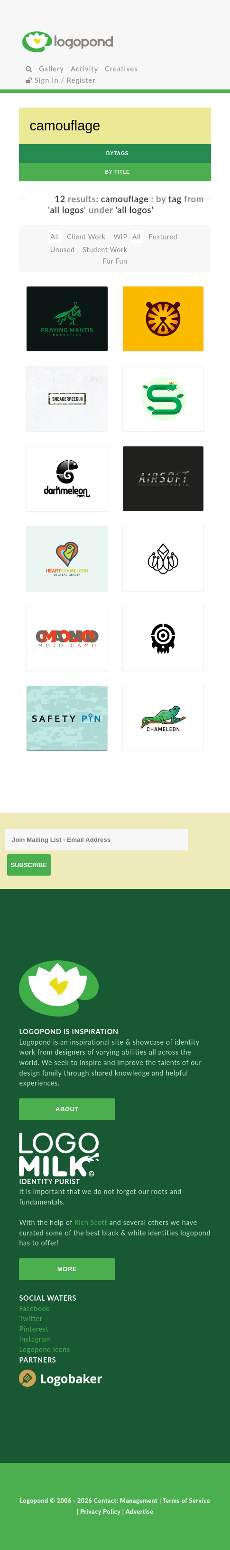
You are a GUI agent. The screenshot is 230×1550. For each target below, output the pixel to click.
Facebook (34, 1308)
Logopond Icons (44, 1349)
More (67, 1269)
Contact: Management (126, 1500)
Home (115, 41)
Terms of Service (186, 1500)
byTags (117, 153)
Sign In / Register (61, 80)
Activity (84, 69)
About (67, 1109)
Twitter (30, 1318)
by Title (117, 172)
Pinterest (33, 1329)
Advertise (140, 1511)
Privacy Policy (101, 1511)
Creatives (121, 69)
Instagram (35, 1339)
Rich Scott (92, 1222)
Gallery (51, 69)
